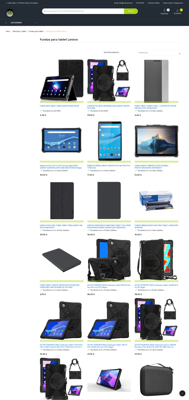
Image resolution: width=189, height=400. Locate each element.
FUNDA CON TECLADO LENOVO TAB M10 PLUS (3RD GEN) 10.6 (48, 284)
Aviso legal (88, 358)
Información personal (116, 353)
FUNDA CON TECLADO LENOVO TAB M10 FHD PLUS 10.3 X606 (121, 204)
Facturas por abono (115, 370)
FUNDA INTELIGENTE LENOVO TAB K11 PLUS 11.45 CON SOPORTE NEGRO (121, 324)
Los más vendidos (67, 358)
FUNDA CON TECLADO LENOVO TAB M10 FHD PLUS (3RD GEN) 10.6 (170, 244)
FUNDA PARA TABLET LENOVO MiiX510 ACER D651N (48, 85)
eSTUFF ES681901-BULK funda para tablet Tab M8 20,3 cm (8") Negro (172, 125)
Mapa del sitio (89, 375)
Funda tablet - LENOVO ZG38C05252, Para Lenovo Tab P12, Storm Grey (49, 205)
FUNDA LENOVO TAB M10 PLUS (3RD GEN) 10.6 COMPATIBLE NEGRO (98, 284)
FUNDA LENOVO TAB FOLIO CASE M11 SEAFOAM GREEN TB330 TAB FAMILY (74, 323)
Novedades (64, 353)
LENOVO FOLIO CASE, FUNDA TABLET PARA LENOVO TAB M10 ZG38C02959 (48, 126)
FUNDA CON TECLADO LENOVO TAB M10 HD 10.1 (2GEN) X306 (73, 244)
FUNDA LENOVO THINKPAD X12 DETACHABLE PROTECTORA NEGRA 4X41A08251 (172, 86)
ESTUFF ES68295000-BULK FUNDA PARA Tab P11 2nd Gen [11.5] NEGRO (99, 244)
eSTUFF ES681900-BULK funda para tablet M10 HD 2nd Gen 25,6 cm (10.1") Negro (148, 126)
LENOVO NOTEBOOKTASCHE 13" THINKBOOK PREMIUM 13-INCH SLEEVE (147, 285)
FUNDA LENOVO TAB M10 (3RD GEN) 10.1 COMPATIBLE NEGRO (49, 323)
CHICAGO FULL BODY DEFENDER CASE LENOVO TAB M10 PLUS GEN (74, 85)
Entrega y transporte (92, 353)
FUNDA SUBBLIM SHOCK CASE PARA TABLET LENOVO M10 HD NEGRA (98, 125)
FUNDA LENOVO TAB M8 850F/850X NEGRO (49, 243)
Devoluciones (89, 366)
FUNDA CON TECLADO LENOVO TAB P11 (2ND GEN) (72, 284)
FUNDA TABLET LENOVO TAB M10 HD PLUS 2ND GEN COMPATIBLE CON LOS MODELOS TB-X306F (123, 126)
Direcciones (112, 375)
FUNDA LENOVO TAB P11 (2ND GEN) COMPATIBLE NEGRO (122, 284)
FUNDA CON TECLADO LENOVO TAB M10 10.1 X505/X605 (97, 204)
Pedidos (111, 366)
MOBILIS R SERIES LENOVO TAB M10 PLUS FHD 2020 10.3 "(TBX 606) (148, 85)
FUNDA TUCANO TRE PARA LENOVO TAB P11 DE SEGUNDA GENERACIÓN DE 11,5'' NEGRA (123, 245)
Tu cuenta (113, 349)
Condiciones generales (93, 362)
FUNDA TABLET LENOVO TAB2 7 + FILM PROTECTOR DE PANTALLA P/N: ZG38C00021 (99, 86)
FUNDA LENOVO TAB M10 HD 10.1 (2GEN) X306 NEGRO (147, 204)
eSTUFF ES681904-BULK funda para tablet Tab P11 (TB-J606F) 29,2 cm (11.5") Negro (74, 165)
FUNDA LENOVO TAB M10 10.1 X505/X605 (73, 203)
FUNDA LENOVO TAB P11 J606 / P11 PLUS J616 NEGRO (171, 204)
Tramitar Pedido (154, 3)
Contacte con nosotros (93, 370)
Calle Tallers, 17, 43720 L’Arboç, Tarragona (22, 3)
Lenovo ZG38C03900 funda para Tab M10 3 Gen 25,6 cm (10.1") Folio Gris (148, 164)
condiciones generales (160, 362)
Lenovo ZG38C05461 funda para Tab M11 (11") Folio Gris (147, 244)
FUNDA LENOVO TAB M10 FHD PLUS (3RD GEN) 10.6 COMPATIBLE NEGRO (172, 284)
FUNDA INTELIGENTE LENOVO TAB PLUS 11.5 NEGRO (146, 323)
